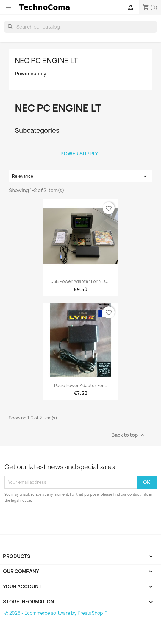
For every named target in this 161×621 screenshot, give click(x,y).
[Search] (80, 27)
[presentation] (54, 519)
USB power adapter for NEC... (80, 281)
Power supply (30, 74)
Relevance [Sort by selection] (80, 176)
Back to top (129, 435)
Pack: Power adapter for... (80, 385)
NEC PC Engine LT (46, 60)
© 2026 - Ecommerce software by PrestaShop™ (55, 613)
